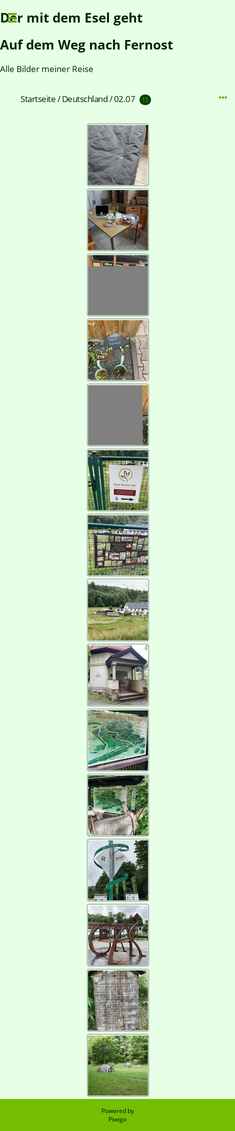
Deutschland (85, 99)
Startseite (38, 99)
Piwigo (117, 1119)
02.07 (125, 99)
